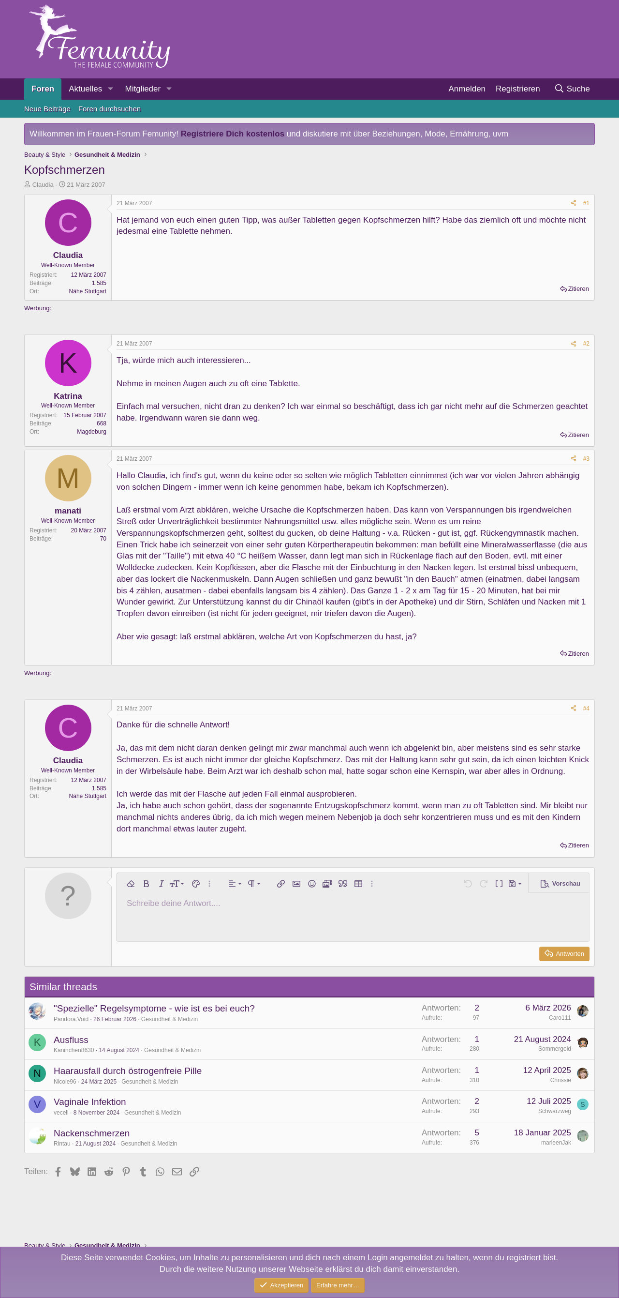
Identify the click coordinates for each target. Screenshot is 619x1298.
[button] (110, 89)
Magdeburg (91, 431)
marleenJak (556, 1142)
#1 (586, 203)
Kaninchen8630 (74, 1050)
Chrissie (560, 1080)
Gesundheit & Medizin (169, 1019)
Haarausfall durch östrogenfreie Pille (128, 1071)
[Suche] (572, 89)
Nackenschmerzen (92, 1133)
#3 (586, 458)
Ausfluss (71, 1040)
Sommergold (554, 1048)
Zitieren (578, 288)
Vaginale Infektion (90, 1102)
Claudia (43, 184)
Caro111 (560, 1017)
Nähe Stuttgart (87, 291)
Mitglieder (143, 88)
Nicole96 (65, 1081)
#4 (586, 708)
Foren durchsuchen (109, 109)
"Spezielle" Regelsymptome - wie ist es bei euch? (154, 1008)
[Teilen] (573, 203)
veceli (61, 1112)
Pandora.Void (71, 1019)
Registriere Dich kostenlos (232, 133)
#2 (586, 343)
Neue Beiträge (47, 109)
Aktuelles (85, 88)
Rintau (62, 1143)
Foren (42, 88)
